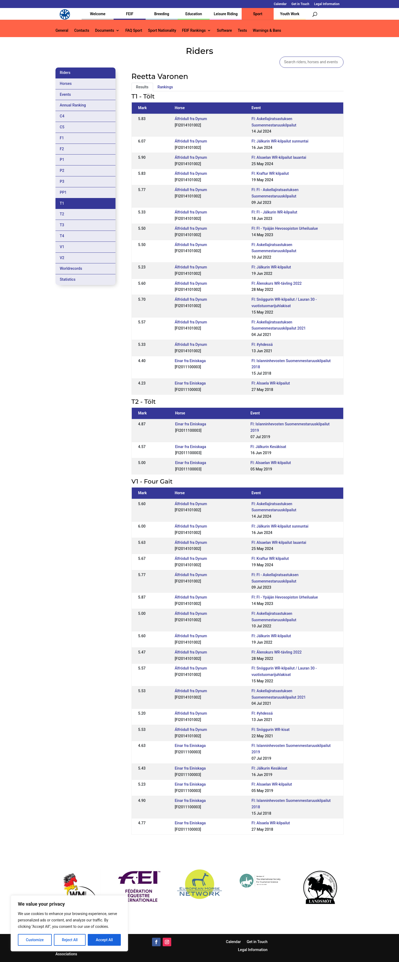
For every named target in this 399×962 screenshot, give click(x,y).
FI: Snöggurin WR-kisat (271, 729)
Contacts (81, 31)
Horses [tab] (66, 83)
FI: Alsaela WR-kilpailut (271, 383)
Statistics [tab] (67, 279)
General (61, 31)
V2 (62, 258)
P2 (62, 170)
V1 (62, 247)
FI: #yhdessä (262, 344)
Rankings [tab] (165, 87)
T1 (62, 203)
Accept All (104, 940)
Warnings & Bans (267, 31)
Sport (257, 14)
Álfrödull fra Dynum (191, 119)
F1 (62, 138)
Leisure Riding (226, 14)
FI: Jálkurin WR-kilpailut (271, 267)
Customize (35, 940)
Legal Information (327, 4)
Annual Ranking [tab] (73, 105)
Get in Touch (300, 4)
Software (224, 31)
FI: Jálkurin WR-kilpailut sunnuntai (280, 141)
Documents (104, 31)
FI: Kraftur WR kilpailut (270, 173)
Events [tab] (65, 94)
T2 (62, 214)
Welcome (97, 14)
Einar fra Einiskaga (190, 361)
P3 (62, 181)
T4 (62, 236)
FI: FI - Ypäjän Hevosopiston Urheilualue (285, 228)
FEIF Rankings (194, 31)
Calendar (280, 4)
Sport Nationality (162, 31)
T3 (62, 225)
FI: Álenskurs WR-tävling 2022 (277, 283)
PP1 (63, 192)
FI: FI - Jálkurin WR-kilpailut (274, 212)
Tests (242, 31)
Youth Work (289, 14)
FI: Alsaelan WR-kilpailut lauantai (279, 157)
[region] (69, 923)
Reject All (70, 940)
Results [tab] (142, 87)
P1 (62, 159)
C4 (62, 116)
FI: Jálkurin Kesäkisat (268, 447)
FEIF (129, 14)
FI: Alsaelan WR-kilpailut (270, 463)
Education (193, 14)
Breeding (161, 14)
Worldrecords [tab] (71, 268)
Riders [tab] (65, 72)
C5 (62, 127)
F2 (62, 149)
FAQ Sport (133, 31)
